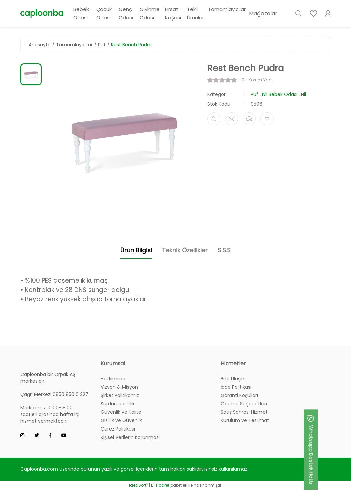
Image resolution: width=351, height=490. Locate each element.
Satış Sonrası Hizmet (244, 412)
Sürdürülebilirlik (118, 403)
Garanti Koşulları (239, 395)
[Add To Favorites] (267, 118)
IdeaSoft (138, 485)
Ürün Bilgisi (136, 250)
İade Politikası (236, 387)
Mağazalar (263, 13)
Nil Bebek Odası (279, 94)
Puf (254, 94)
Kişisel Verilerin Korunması (130, 437)
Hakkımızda (114, 378)
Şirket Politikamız (120, 395)
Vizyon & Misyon (119, 387)
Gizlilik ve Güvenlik (121, 420)
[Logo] (42, 13)
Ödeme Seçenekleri (244, 403)
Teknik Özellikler (185, 250)
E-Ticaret (160, 485)
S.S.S (224, 250)
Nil (303, 94)
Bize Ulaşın (232, 378)
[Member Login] (328, 13)
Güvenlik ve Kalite (121, 412)
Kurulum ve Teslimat (245, 420)
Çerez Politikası (118, 428)
